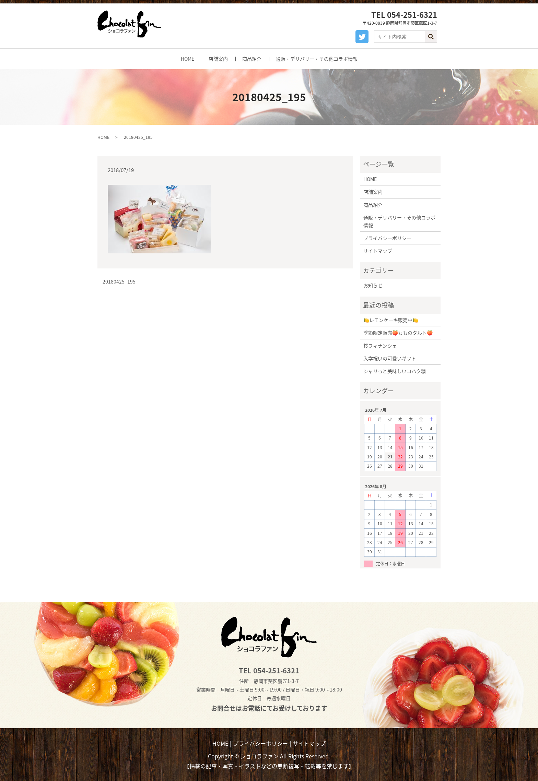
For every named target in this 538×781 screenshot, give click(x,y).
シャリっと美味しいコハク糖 (394, 371)
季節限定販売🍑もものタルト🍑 (398, 332)
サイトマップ (377, 250)
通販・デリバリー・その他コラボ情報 (317, 58)
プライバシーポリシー (387, 238)
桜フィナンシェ (380, 345)
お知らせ (373, 285)
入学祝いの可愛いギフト (389, 358)
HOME (187, 58)
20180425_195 (119, 281)
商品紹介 (251, 58)
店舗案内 (218, 58)
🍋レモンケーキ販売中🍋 (390, 319)
